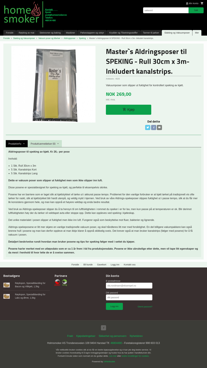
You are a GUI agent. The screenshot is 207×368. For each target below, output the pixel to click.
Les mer (113, 356)
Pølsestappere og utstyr (92, 32)
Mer (197, 32)
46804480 (116, 343)
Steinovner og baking (50, 32)
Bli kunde (88, 264)
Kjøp (129, 110)
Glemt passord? (145, 306)
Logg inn (115, 264)
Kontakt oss (130, 264)
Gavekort (101, 264)
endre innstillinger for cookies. (135, 356)
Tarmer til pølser (151, 32)
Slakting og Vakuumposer (177, 32)
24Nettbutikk (109, 361)
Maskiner (70, 32)
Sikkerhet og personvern (112, 336)
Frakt (70, 336)
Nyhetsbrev (136, 336)
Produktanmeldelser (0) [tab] (43, 144)
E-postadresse (113, 281)
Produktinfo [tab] (14, 144)
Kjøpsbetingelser (85, 336)
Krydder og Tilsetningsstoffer (123, 32)
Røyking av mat (26, 32)
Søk (196, 10)
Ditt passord (112, 292)
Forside (9, 32)
